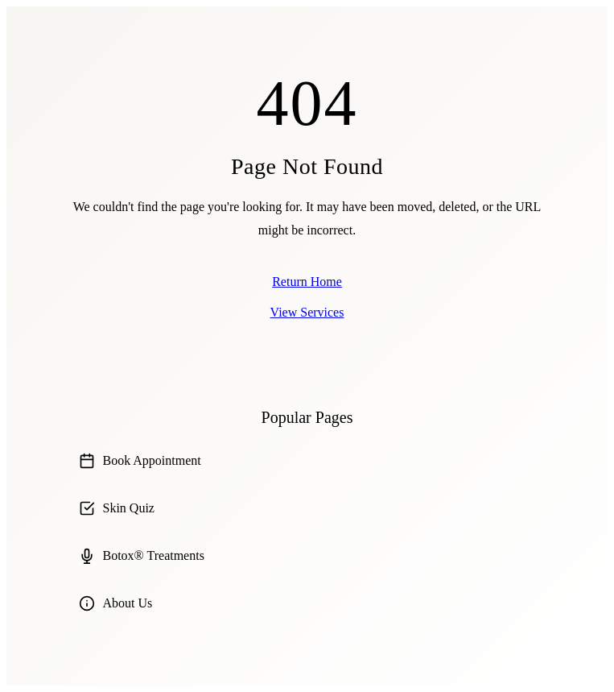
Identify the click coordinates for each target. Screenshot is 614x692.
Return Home (307, 281)
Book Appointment (140, 461)
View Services (307, 312)
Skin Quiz (117, 508)
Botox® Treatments (141, 556)
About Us (116, 603)
